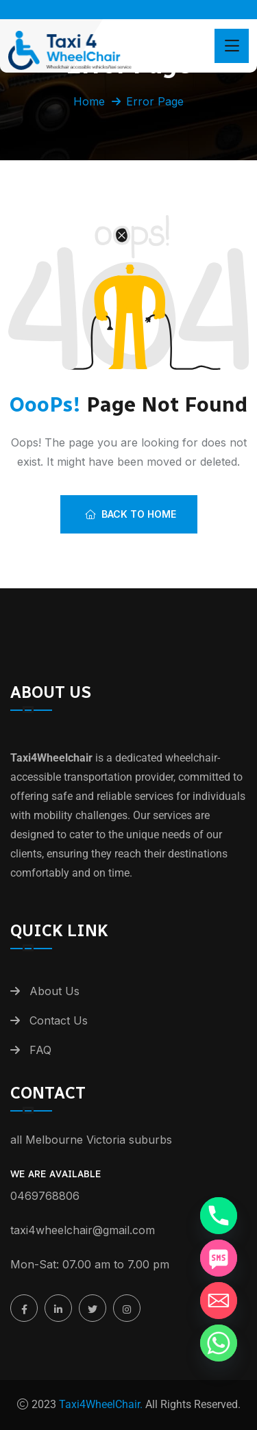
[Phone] (218, 1215)
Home (89, 101)
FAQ (40, 1050)
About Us (54, 991)
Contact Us (58, 1020)
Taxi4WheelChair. (99, 1404)
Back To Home (130, 514)
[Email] (218, 1300)
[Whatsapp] (218, 1343)
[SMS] (218, 1258)
